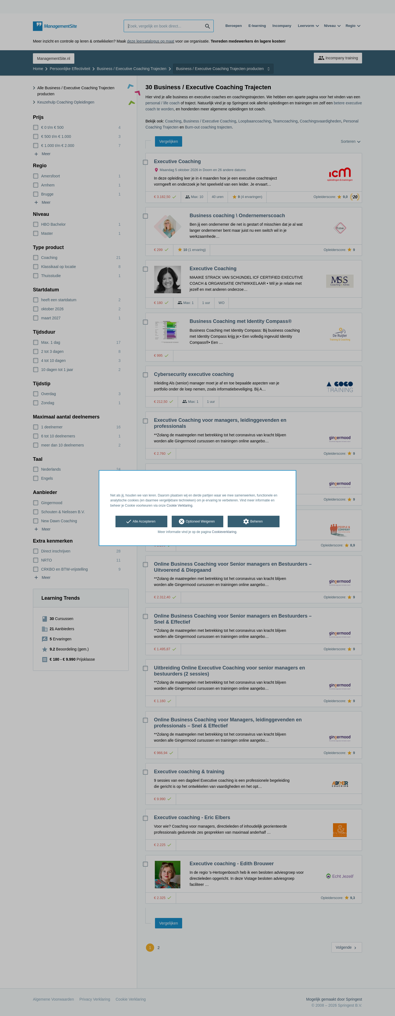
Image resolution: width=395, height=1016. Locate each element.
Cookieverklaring (224, 532)
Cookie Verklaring (179, 505)
